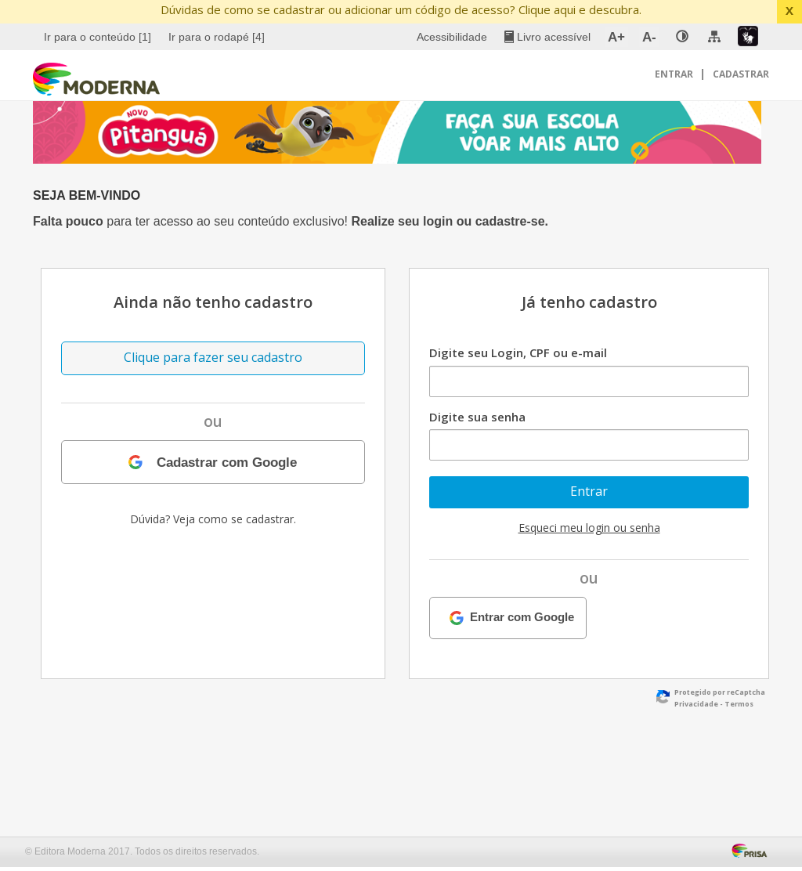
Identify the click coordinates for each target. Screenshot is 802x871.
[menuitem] (99, 36)
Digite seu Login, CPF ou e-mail (518, 352)
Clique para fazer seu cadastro (213, 357)
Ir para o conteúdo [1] (97, 37)
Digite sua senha (477, 417)
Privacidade (696, 704)
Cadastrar (741, 74)
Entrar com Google (522, 617)
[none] (682, 36)
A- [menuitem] (649, 36)
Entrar (675, 74)
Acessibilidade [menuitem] (452, 37)
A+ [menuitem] (616, 36)
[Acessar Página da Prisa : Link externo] (752, 849)
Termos (738, 704)
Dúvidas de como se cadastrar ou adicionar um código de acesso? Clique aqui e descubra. (401, 9)
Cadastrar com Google (227, 462)
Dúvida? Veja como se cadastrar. (213, 518)
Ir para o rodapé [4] (216, 37)
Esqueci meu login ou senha (589, 527)
